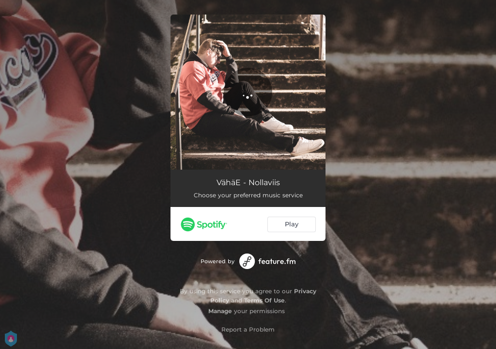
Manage (220, 311)
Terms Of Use (264, 300)
